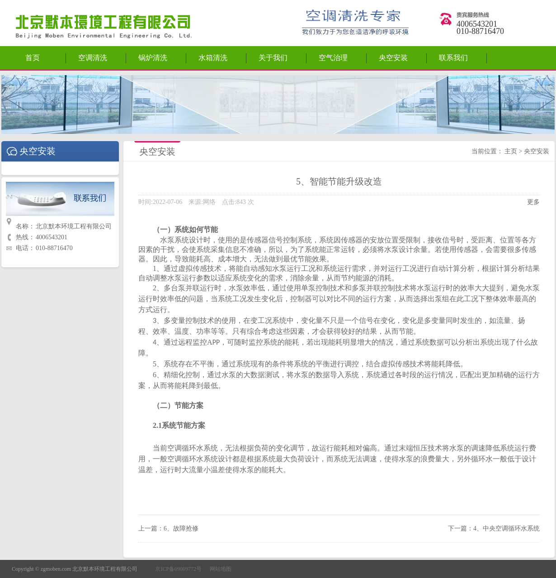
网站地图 (220, 569)
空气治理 (333, 58)
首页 (32, 58)
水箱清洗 (212, 58)
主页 (510, 151)
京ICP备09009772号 (178, 569)
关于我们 (273, 58)
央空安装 (393, 58)
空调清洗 (92, 58)
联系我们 (453, 58)
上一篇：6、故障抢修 (168, 528)
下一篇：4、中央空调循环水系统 (494, 528)
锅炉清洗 (152, 58)
